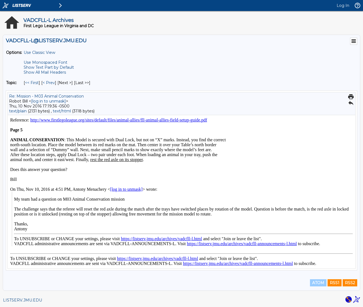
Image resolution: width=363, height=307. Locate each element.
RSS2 (350, 282)
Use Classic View (39, 52)
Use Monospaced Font (45, 62)
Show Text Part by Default (49, 67)
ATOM (318, 282)
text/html (62, 111)
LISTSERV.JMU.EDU (22, 300)
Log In (343, 5)
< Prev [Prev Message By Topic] (49, 82)
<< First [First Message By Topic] (32, 82)
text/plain (18, 111)
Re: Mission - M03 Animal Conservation (46, 96)
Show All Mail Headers (45, 72)
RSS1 (334, 282)
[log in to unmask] (48, 101)
